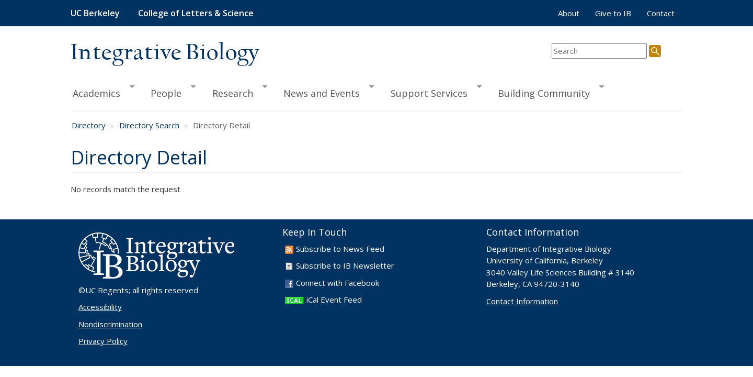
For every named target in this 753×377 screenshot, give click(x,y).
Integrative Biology (165, 53)
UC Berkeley (95, 13)
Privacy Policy (103, 341)
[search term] (599, 51)
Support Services (431, 91)
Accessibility (100, 307)
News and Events (324, 91)
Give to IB (613, 13)
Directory (89, 125)
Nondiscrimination (110, 324)
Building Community (546, 91)
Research (235, 91)
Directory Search (149, 125)
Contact (661, 13)
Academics (102, 91)
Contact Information (522, 301)
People (168, 91)
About (568, 13)
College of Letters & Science (196, 13)
